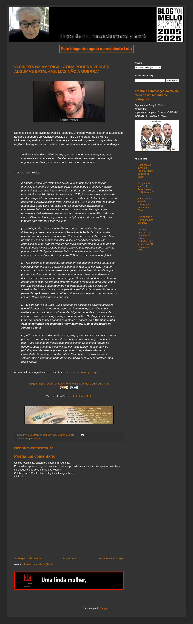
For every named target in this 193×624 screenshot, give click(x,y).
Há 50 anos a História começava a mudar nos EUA (145, 204)
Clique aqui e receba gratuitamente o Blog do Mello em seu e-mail (69, 383)
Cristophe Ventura (32, 438)
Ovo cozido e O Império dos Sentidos (145, 219)
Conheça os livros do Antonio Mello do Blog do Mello (145, 171)
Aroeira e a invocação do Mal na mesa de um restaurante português (157, 95)
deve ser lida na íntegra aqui (81, 372)
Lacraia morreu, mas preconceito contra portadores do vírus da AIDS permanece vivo (145, 240)
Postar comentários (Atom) (38, 564)
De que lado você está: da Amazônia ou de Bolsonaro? (146, 187)
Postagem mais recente (28, 558)
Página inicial (70, 558)
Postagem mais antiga (110, 558)
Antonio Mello (84, 396)
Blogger (104, 608)
